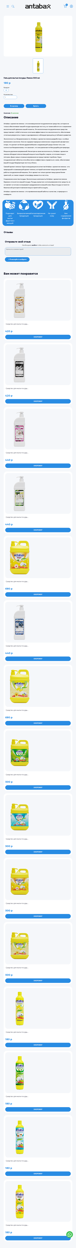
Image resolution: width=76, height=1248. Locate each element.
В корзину (14, 106)
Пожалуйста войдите (17, 259)
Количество (8, 94)
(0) (8, 233)
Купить (36, 106)
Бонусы (6, 87)
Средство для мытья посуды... (17, 324)
